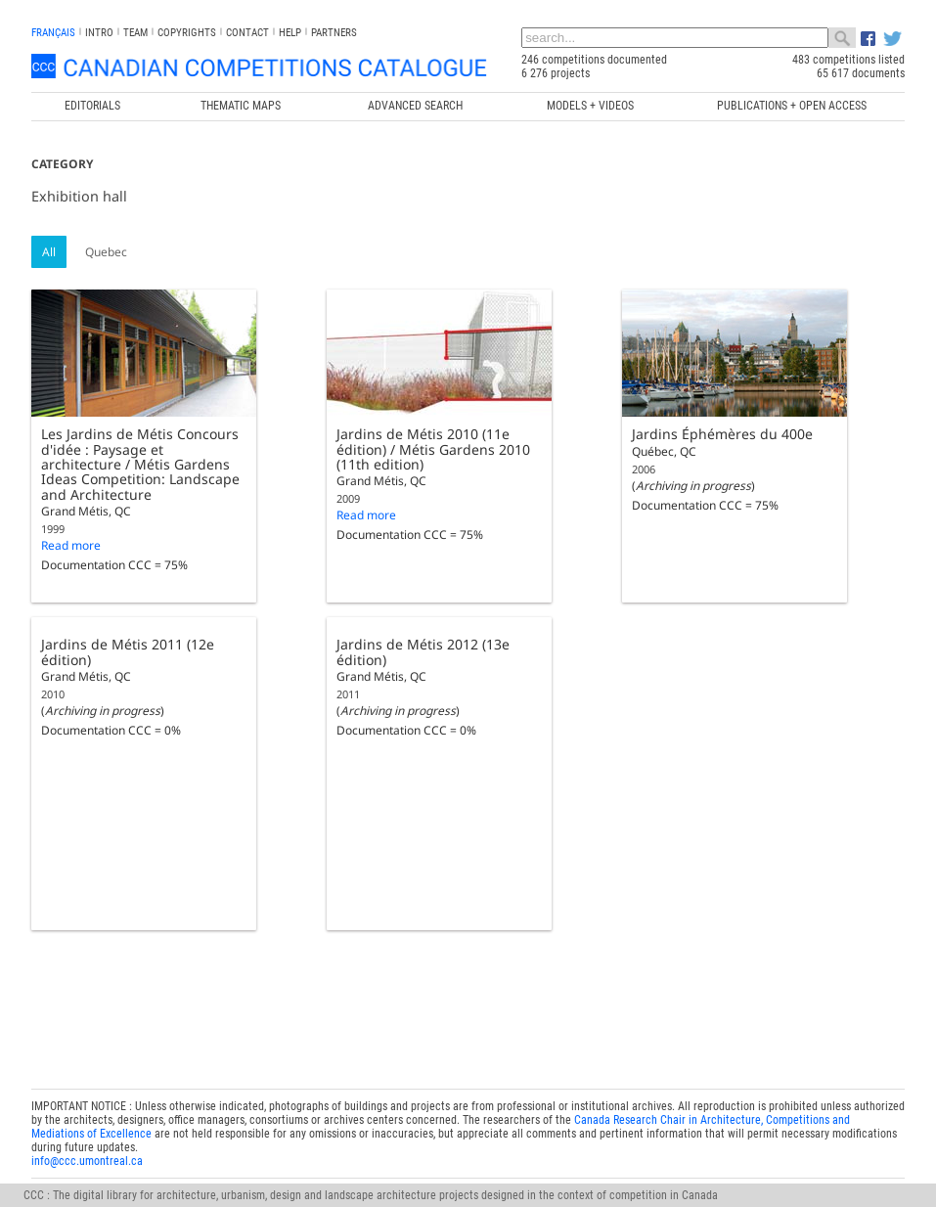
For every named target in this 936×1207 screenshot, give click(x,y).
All (49, 252)
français (53, 32)
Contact (247, 32)
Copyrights (186, 32)
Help (290, 32)
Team (135, 32)
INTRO (99, 32)
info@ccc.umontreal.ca (87, 1157)
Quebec (106, 252)
